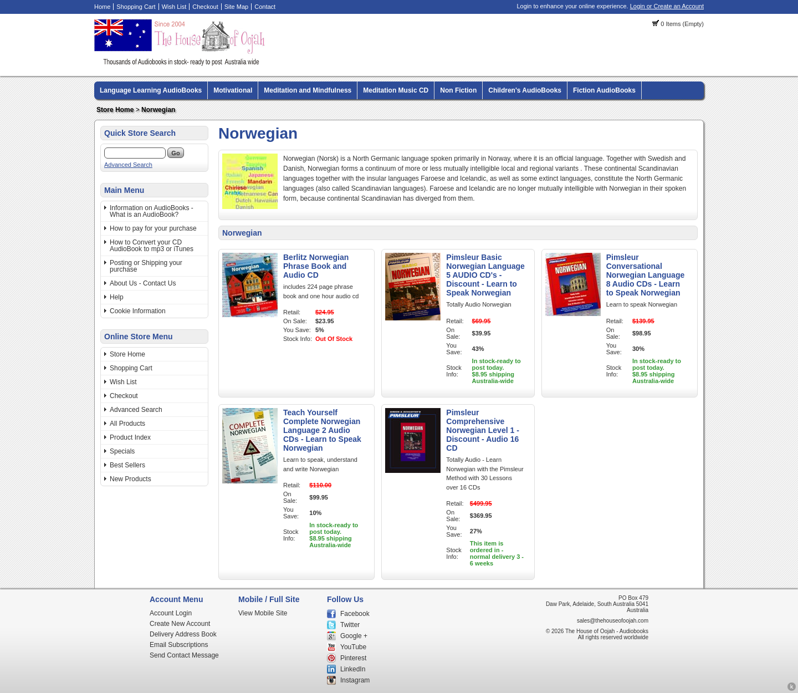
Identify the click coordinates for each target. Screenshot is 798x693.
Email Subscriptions (179, 645)
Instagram (355, 680)
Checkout (205, 6)
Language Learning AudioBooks (151, 90)
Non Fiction (458, 90)
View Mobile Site (263, 613)
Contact (264, 6)
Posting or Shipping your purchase (146, 266)
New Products (130, 479)
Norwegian (158, 110)
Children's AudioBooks (524, 90)
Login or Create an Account (667, 6)
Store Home (115, 110)
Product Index (130, 437)
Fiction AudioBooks (604, 90)
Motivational (232, 90)
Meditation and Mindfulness (307, 90)
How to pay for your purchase (153, 228)
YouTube (353, 647)
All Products (127, 423)
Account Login (171, 613)
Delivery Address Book (183, 634)
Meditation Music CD (395, 90)
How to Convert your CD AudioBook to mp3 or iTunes (151, 245)
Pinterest (353, 658)
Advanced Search (128, 164)
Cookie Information (138, 311)
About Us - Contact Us (143, 283)
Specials (122, 451)
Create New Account (180, 624)
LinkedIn (352, 669)
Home (102, 6)
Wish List (174, 6)
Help (117, 297)
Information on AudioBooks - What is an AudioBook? (151, 211)
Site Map (236, 6)
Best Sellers (127, 465)
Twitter (350, 625)
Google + (353, 636)
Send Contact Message (184, 655)
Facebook (355, 614)
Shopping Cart (135, 6)
